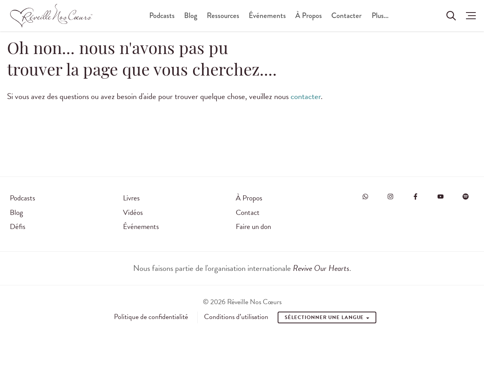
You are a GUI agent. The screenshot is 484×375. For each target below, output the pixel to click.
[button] (469, 15)
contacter (306, 96)
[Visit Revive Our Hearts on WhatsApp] (365, 196)
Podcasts (162, 15)
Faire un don (253, 226)
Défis (17, 226)
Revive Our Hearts (321, 268)
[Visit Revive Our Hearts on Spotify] (465, 196)
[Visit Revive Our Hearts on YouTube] (440, 196)
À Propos (308, 15)
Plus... (380, 15)
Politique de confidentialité (151, 317)
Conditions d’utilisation (236, 317)
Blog (190, 15)
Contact (248, 212)
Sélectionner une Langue (327, 317)
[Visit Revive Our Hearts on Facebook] (415, 196)
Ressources (223, 15)
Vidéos (133, 212)
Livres (131, 198)
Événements (267, 15)
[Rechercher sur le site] (451, 16)
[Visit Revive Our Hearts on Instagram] (390, 196)
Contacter (346, 15)
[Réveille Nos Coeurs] (51, 15)
